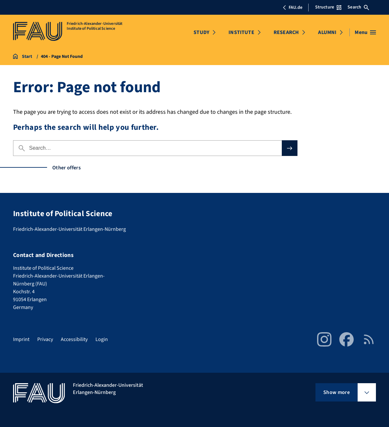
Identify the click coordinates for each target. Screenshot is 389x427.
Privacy (45, 339)
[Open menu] (365, 32)
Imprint (21, 339)
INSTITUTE (241, 32)
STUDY (201, 32)
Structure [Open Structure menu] (328, 7)
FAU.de (292, 7)
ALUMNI (327, 32)
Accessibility (74, 339)
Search (358, 7)
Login (101, 339)
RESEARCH (286, 32)
